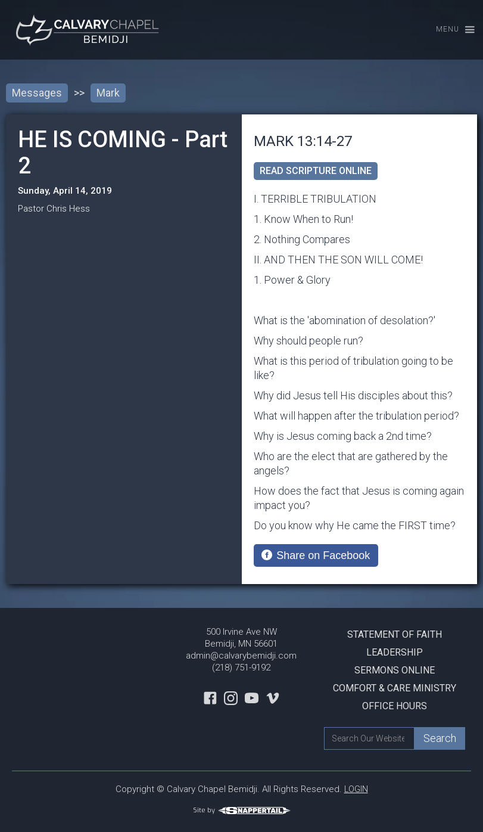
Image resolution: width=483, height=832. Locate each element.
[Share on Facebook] (316, 555)
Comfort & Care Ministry (394, 688)
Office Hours (394, 706)
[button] (450, 30)
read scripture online (316, 170)
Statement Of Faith (394, 634)
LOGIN (356, 789)
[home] (89, 30)
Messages (37, 92)
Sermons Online (394, 670)
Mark (108, 92)
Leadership (394, 652)
